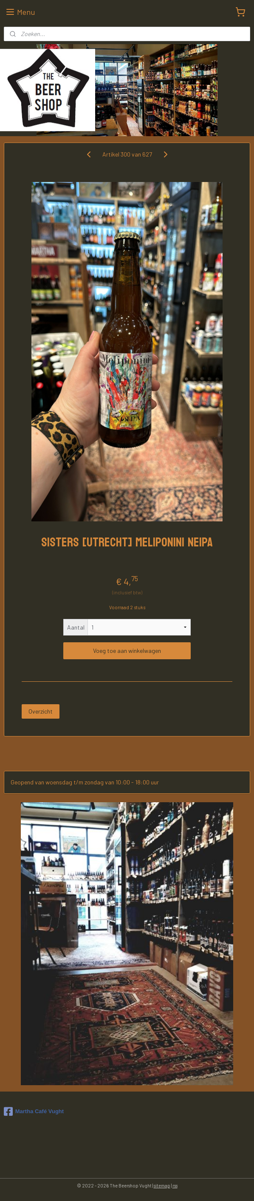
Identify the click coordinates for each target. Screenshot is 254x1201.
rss (175, 1185)
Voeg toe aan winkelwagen (127, 651)
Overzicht (40, 711)
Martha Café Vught (34, 1111)
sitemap (162, 1185)
